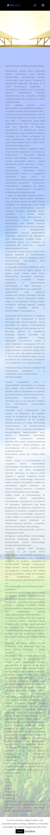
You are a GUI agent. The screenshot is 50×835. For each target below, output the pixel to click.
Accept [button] (20, 831)
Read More (30, 831)
